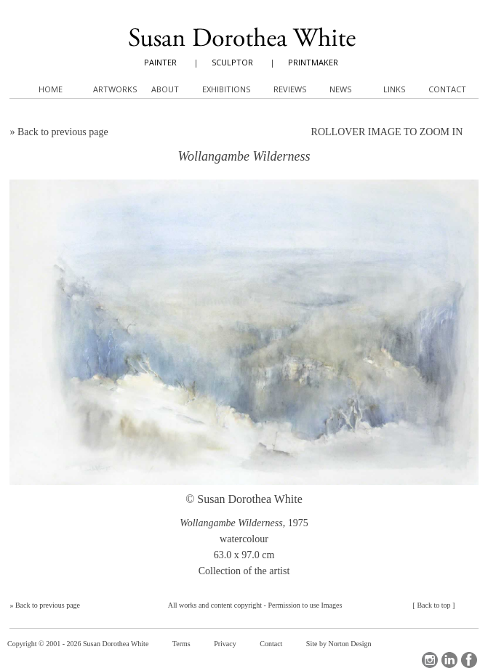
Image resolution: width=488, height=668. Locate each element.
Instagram (430, 660)
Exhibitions (226, 89)
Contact (271, 644)
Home (51, 89)
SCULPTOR (232, 62)
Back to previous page (62, 131)
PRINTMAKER (313, 62)
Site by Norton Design (339, 644)
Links (394, 89)
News (340, 89)
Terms (181, 644)
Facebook (469, 660)
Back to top (433, 605)
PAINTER (160, 62)
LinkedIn (449, 660)
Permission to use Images (305, 605)
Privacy (225, 644)
